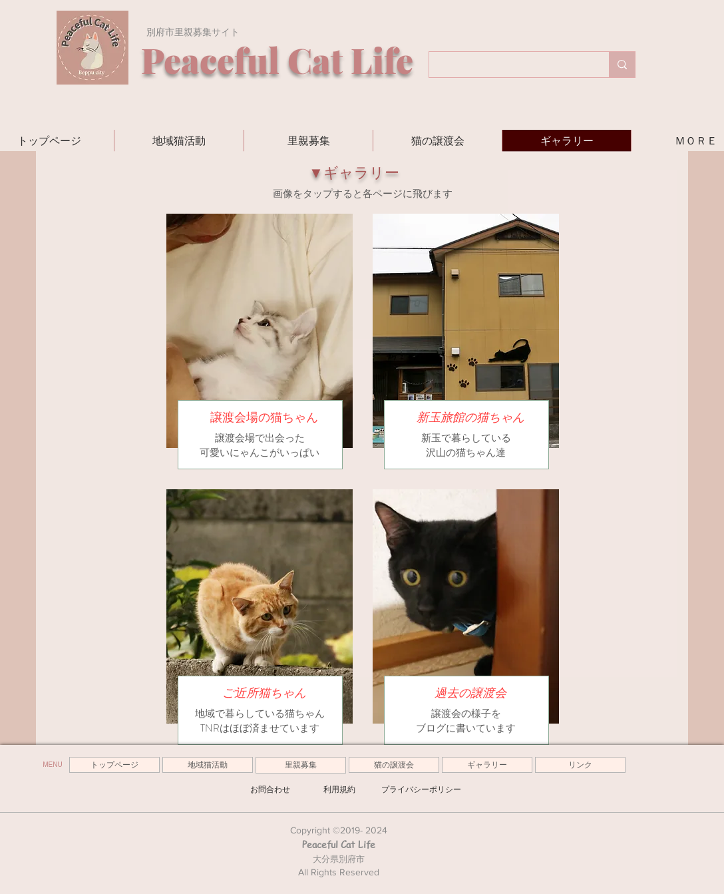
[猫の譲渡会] (394, 765)
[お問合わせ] (270, 789)
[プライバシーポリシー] (421, 789)
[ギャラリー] (487, 765)
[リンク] (580, 765)
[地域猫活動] (207, 765)
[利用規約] (339, 789)
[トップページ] (114, 765)
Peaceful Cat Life (338, 844)
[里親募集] (301, 765)
